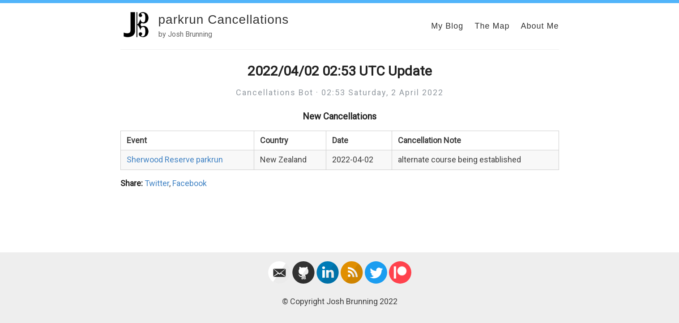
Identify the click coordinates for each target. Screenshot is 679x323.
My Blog (447, 25)
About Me (540, 25)
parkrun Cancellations (223, 19)
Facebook (189, 183)
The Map (491, 25)
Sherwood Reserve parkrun (175, 159)
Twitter (157, 183)
